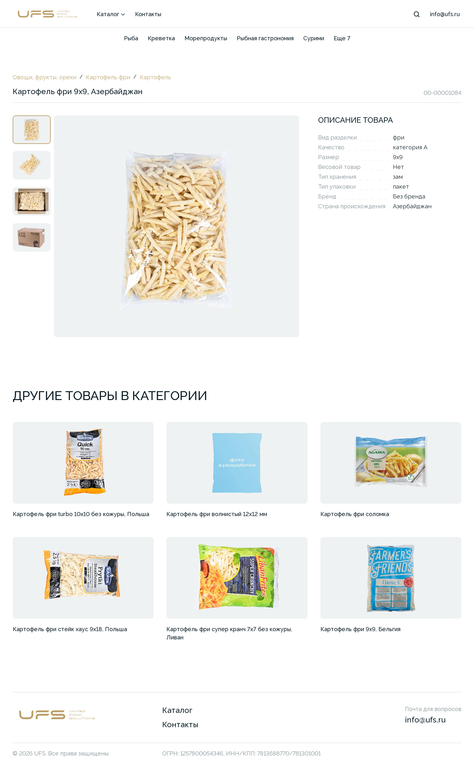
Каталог (111, 14)
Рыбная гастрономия (265, 38)
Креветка (161, 38)
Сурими (313, 38)
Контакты (148, 14)
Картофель (155, 77)
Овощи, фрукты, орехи (44, 77)
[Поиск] (416, 14)
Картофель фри (108, 77)
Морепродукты (205, 38)
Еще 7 (342, 38)
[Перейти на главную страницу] (87, 724)
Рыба (131, 38)
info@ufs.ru (445, 14)
